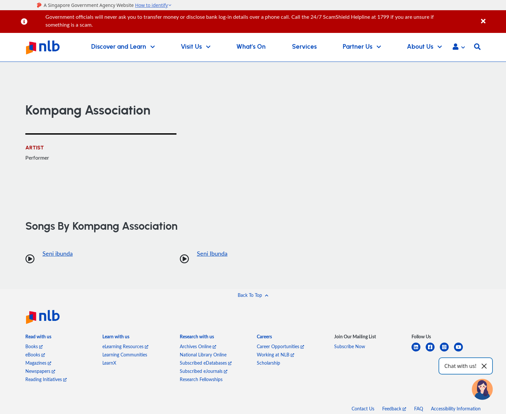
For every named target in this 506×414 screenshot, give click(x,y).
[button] (459, 47)
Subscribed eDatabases (206, 363)
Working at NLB (275, 354)
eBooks (35, 354)
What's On (251, 47)
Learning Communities (124, 354)
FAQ (418, 408)
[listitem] (38, 338)
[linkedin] (419, 351)
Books (34, 346)
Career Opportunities (280, 346)
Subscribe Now (349, 346)
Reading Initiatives (46, 379)
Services (304, 47)
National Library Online (203, 354)
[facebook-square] (433, 351)
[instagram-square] (447, 351)
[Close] (492, 17)
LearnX (109, 363)
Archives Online (198, 346)
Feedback (394, 408)
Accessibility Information (456, 408)
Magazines (38, 363)
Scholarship (268, 363)
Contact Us (363, 408)
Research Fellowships (201, 379)
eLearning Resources (125, 346)
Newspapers (40, 371)
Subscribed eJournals (203, 371)
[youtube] (461, 351)
